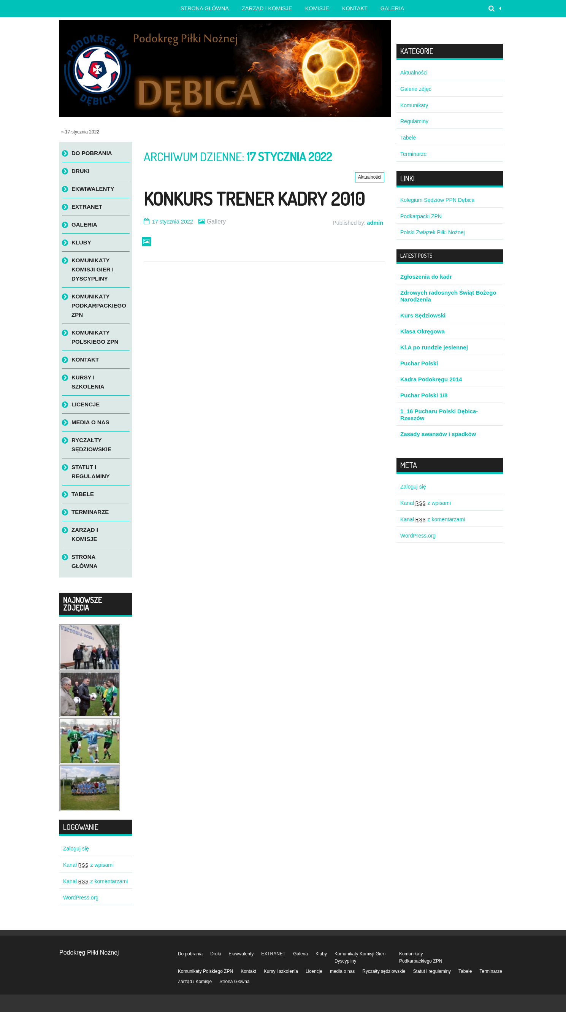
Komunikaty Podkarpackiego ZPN (98, 305)
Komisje (317, 8)
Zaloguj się (76, 848)
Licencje (85, 404)
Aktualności (369, 177)
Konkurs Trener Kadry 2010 (254, 198)
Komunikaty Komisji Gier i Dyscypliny (92, 269)
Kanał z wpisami (88, 865)
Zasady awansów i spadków (438, 434)
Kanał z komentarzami (95, 881)
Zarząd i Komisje (267, 8)
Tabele (82, 494)
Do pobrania (91, 153)
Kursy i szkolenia (88, 382)
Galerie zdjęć (415, 89)
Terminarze (90, 512)
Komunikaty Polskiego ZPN (94, 337)
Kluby (81, 242)
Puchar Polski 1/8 (423, 395)
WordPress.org (80, 898)
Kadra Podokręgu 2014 (431, 379)
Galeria (392, 8)
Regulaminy (414, 121)
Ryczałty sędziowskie (91, 444)
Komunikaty (414, 105)
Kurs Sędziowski (423, 315)
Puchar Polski (419, 363)
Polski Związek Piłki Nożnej (432, 232)
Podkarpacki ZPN (421, 216)
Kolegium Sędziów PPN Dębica (437, 200)
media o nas (90, 422)
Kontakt (355, 8)
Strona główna (205, 8)
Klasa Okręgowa (422, 331)
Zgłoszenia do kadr (426, 276)
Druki (80, 171)
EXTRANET (86, 206)
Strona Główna (84, 561)
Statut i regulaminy (90, 471)
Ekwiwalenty (92, 189)
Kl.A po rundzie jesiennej (434, 347)
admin (375, 223)
